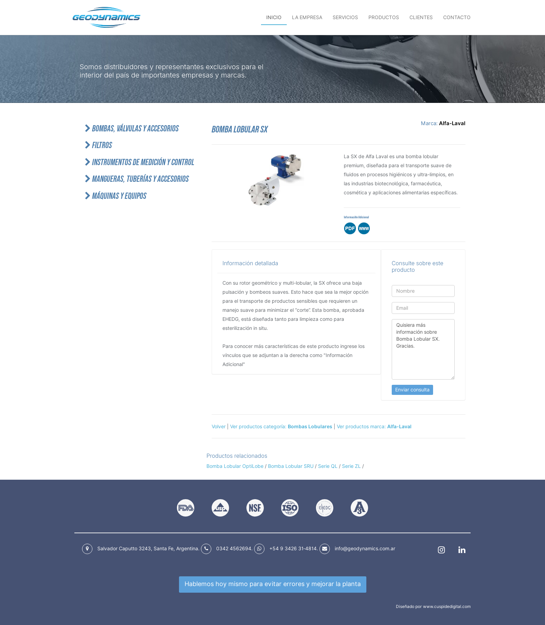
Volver (219, 426)
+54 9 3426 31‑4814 (293, 548)
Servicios (345, 17)
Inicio (274, 17)
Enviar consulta (412, 389)
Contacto (457, 17)
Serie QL (327, 466)
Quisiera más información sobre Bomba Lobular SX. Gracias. (423, 349)
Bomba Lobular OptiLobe (235, 466)
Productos (383, 17)
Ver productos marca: (374, 426)
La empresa (307, 17)
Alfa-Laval (452, 123)
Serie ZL (351, 466)
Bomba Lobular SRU (291, 466)
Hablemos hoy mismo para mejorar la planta (273, 583)
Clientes (421, 17)
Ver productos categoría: (281, 426)
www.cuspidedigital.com (447, 606)
